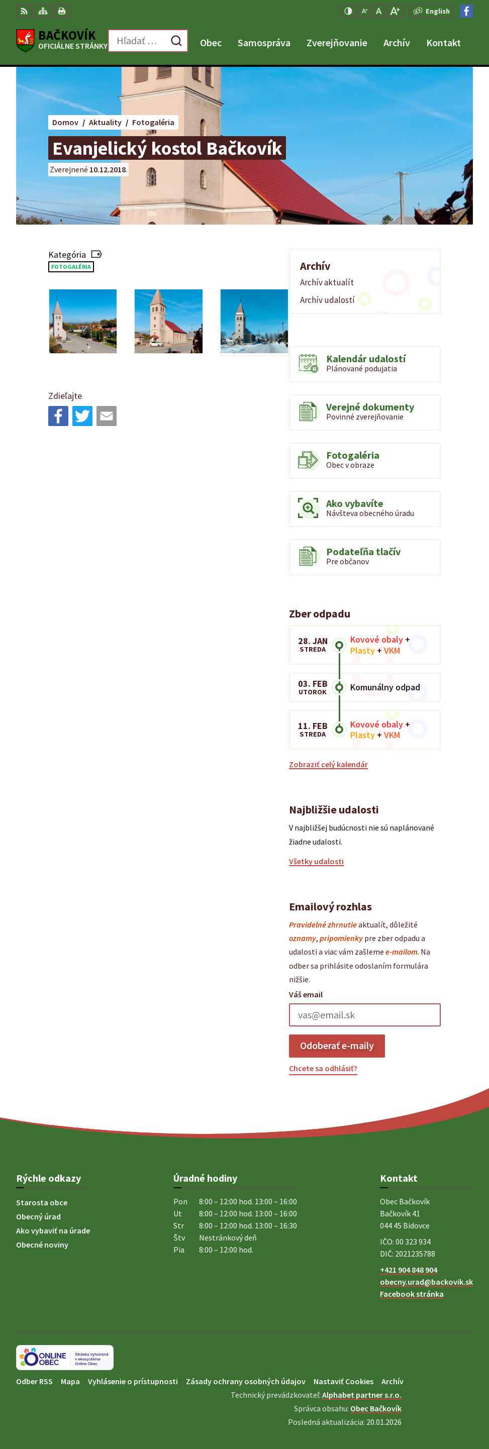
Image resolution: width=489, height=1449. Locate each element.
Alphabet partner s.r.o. (362, 1395)
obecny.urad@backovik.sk (426, 1282)
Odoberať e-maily (337, 1045)
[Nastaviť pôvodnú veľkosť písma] (378, 11)
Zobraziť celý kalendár (328, 764)
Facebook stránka (412, 1294)
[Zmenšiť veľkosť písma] (364, 11)
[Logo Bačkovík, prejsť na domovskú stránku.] (62, 40)
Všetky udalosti (316, 861)
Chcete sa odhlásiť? (323, 1068)
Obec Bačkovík (376, 1408)
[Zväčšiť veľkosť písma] (394, 11)
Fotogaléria (71, 266)
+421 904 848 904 (408, 1270)
